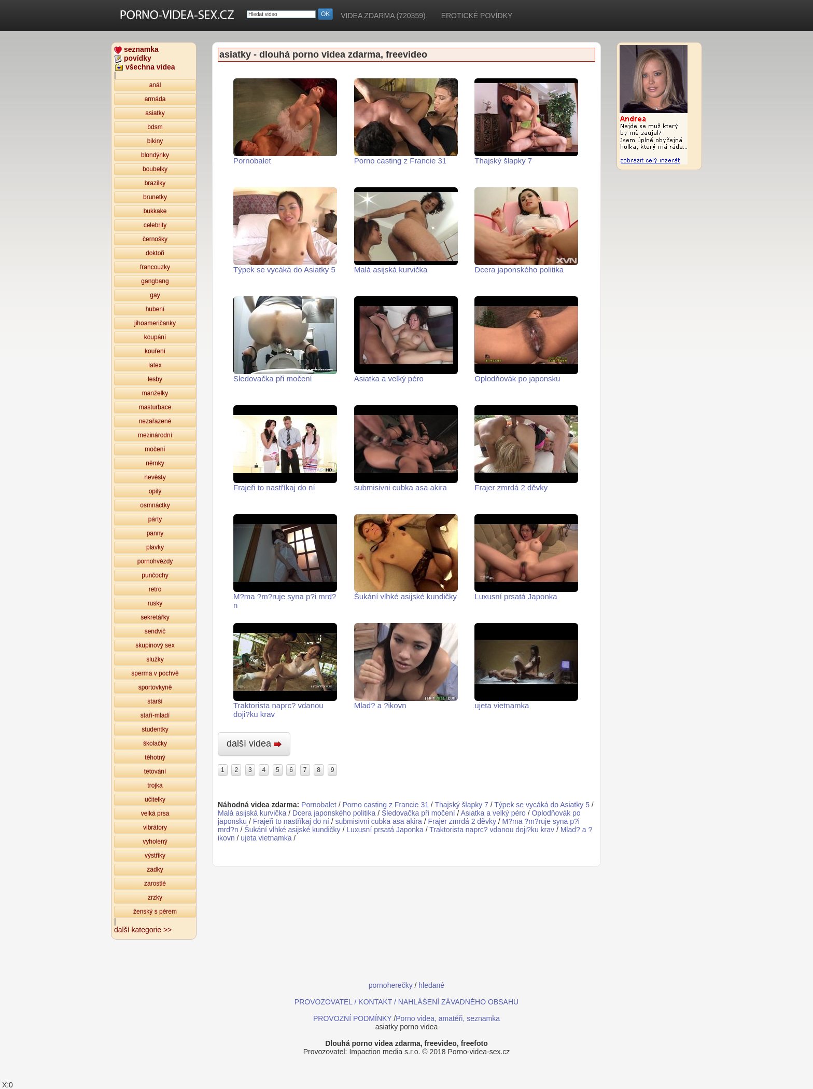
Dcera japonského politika (526, 230)
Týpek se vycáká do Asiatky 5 (285, 230)
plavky (155, 547)
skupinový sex (154, 645)
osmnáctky (155, 505)
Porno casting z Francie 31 (406, 121)
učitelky (155, 799)
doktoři (155, 253)
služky (154, 659)
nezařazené (155, 421)
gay (155, 295)
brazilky (155, 183)
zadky (155, 869)
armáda (155, 99)
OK (325, 14)
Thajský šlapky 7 (526, 121)
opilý (155, 491)
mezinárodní (155, 435)
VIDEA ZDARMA (383, 15)
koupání (155, 337)
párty (155, 519)
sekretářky (155, 617)
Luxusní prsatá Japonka (526, 557)
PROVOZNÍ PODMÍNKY (352, 1018)
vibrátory (155, 827)
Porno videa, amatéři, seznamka (448, 1018)
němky (155, 463)
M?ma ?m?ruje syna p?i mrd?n (285, 562)
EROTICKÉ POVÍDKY (477, 15)
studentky (155, 729)
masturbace (155, 407)
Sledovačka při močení (285, 339)
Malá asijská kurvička (406, 230)
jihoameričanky (155, 323)
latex (154, 365)
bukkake (155, 211)
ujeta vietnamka (526, 666)
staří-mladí (155, 715)
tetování (155, 771)
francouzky (155, 267)
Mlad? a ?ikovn (406, 666)
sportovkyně (155, 687)
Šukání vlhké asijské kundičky (406, 557)
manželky (155, 393)
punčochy (155, 575)
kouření (155, 351)
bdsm (154, 127)
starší (154, 701)
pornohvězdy (155, 561)
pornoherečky (391, 985)
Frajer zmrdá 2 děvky (526, 448)
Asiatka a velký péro (406, 339)
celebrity (155, 225)
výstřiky (155, 855)
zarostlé (155, 883)
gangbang (155, 281)
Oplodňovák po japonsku (526, 339)
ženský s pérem (155, 911)
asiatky (154, 113)
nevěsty (154, 477)
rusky (155, 603)
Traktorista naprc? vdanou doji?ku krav (285, 671)
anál (155, 85)
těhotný (155, 757)
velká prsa (155, 813)
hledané (431, 985)
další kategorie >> (143, 930)
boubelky (155, 169)
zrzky (155, 897)
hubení (155, 309)
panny (155, 533)
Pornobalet (285, 121)
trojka (154, 785)
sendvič (155, 631)
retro (155, 589)
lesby (155, 379)
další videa (254, 743)
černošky (155, 239)
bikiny (155, 141)
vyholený (155, 841)
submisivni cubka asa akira (406, 448)
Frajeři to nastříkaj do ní (285, 448)
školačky (155, 743)
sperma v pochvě (154, 673)
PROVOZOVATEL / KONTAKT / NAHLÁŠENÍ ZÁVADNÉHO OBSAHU (406, 1002)
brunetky (155, 197)
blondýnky (155, 155)
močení (155, 449)
